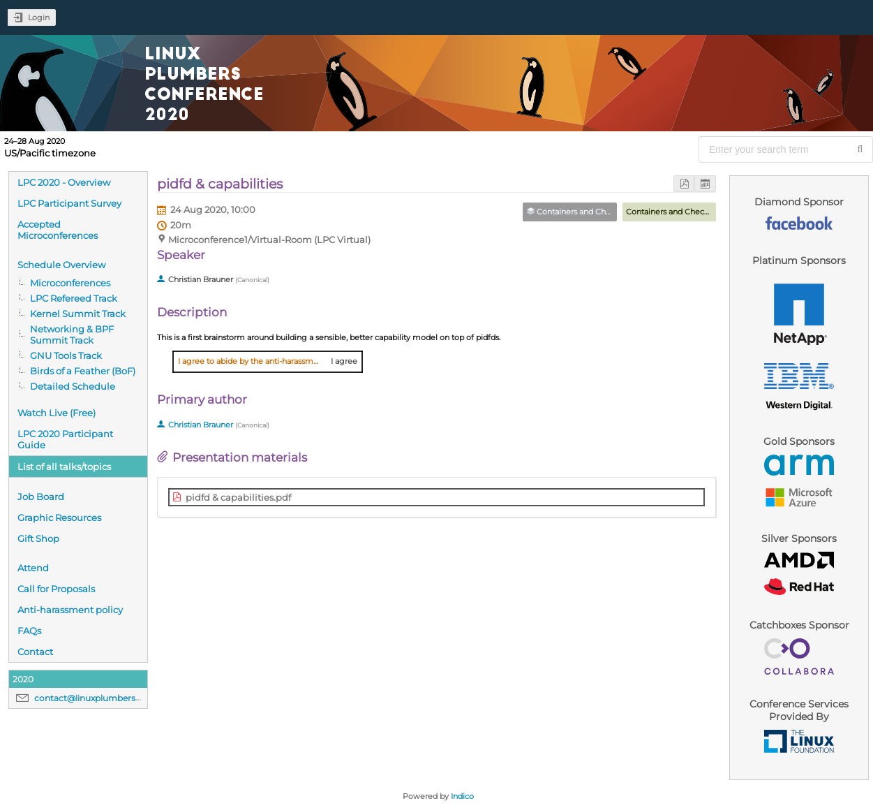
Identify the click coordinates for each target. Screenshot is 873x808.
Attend (33, 567)
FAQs (29, 630)
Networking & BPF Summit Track (72, 334)
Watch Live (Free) (56, 412)
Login (39, 17)
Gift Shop (38, 538)
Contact (35, 651)
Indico (462, 796)
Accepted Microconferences (57, 230)
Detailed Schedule (72, 386)
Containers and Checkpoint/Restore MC (701, 211)
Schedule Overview (61, 264)
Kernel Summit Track (78, 313)
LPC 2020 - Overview (63, 182)
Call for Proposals (56, 588)
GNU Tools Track (66, 355)
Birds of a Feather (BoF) (82, 370)
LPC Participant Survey (69, 203)
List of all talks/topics (64, 466)
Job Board (40, 496)
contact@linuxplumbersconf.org (102, 698)
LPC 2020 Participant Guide (65, 439)
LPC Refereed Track (73, 298)
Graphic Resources (59, 517)
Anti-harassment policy (70, 609)
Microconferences (70, 282)
